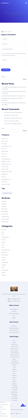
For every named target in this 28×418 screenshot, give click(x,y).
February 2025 (5, 211)
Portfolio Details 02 (14, 355)
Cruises (4, 148)
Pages (14, 359)
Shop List (14, 377)
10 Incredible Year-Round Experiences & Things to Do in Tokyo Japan (14, 88)
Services (14, 365)
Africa (4, 141)
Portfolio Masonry (14, 349)
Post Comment (5, 69)
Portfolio (14, 342)
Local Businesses (6, 159)
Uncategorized (6, 179)
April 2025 (4, 206)
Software (14, 318)
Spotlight (5, 174)
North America (6, 164)
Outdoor (5, 169)
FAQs (14, 367)
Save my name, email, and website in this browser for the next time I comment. (14, 54)
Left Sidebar (15, 385)
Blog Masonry (14, 392)
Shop (14, 373)
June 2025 (4, 201)
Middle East (6, 161)
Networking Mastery (14, 328)
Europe (5, 151)
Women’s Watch (15, 121)
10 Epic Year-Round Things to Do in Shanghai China (13, 96)
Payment (14, 311)
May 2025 (4, 204)
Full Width (14, 390)
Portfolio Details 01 (14, 353)
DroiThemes (11, 409)
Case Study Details (14, 363)
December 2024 (5, 216)
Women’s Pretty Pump (17, 118)
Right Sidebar (15, 387)
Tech (4, 176)
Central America (6, 146)
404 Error (14, 371)
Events (4, 154)
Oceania (5, 166)
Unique (4, 181)
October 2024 (5, 221)
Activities (5, 138)
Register (14, 369)
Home (14, 340)
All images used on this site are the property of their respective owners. (14, 13)
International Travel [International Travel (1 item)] (7, 193)
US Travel (5, 184)
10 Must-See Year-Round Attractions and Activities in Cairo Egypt (14, 103)
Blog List (14, 381)
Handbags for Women (17, 123)
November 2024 (5, 219)
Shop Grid (14, 375)
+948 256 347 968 (16, 301)
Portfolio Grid (14, 344)
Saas (14, 315)
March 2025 (4, 209)
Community (14, 326)
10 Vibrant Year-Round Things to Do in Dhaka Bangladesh (12, 99)
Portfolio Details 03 (14, 357)
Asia (4, 143)
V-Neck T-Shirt (15, 115)
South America (7, 171)
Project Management (14, 313)
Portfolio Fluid (14, 346)
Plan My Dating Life (14, 332)
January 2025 (5, 214)
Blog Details (14, 394)
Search (3, 76)
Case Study (14, 361)
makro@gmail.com (15, 299)
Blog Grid (14, 383)
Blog (14, 379)
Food (4, 156)
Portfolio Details (14, 351)
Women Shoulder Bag (17, 112)
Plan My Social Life (14, 330)
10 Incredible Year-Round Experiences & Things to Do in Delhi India (14, 92)
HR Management (14, 309)
